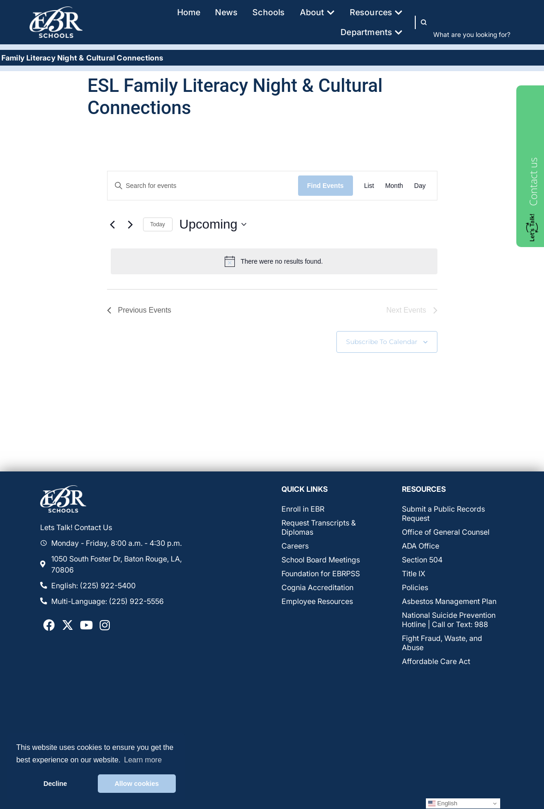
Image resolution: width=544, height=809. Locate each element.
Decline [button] (55, 783)
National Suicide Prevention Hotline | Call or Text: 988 (449, 619)
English (442, 803)
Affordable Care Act (436, 661)
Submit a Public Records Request (443, 513)
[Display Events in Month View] (394, 185)
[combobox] (474, 34)
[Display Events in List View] (369, 185)
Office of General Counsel (446, 532)
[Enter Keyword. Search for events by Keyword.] (203, 185)
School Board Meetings (320, 559)
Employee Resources (317, 601)
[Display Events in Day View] (420, 185)
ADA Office (420, 545)
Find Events (325, 185)
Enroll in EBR (302, 508)
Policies (415, 587)
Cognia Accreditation (317, 587)
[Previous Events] (112, 224)
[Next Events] (130, 224)
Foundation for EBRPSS (320, 573)
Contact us (533, 181)
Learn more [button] (143, 760)
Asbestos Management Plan (449, 601)
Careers (295, 545)
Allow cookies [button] (136, 783)
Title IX (413, 573)
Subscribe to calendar (382, 342)
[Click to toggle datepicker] (212, 224)
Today (157, 224)
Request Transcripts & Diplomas (318, 527)
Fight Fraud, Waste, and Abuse (442, 643)
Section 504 (422, 559)
